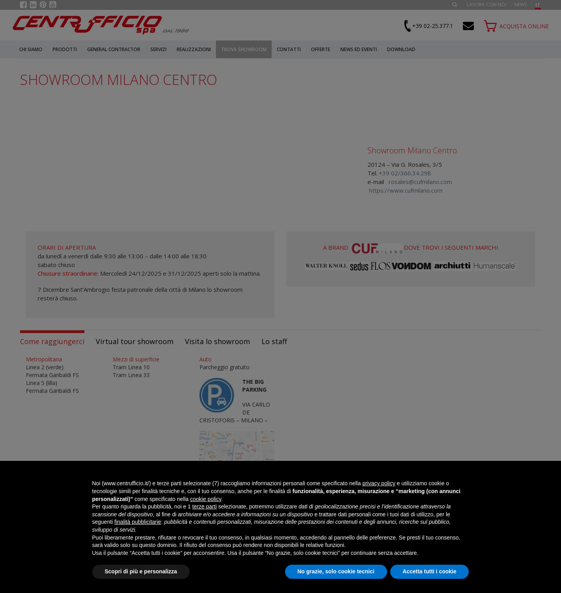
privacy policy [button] (378, 483)
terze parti (204, 506)
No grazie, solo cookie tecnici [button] (336, 571)
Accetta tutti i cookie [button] (430, 571)
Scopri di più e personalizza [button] (141, 571)
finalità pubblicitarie (137, 522)
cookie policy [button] (205, 499)
